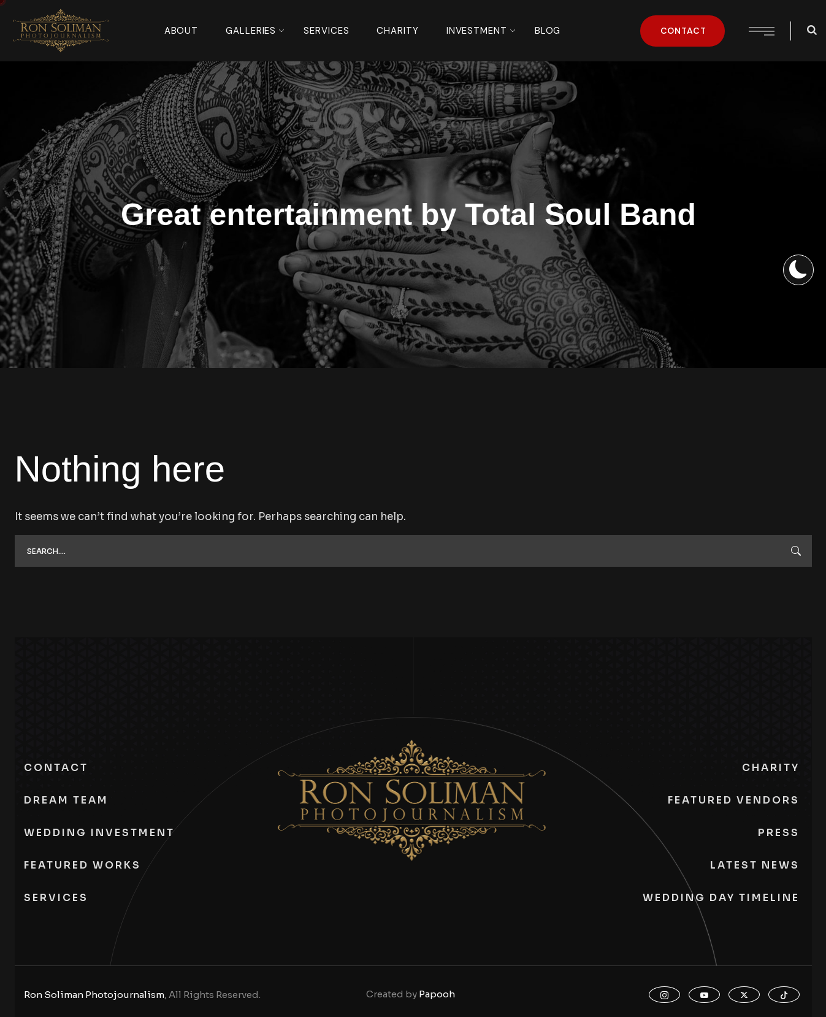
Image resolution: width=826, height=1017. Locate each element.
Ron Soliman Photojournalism (94, 994)
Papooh (437, 994)
